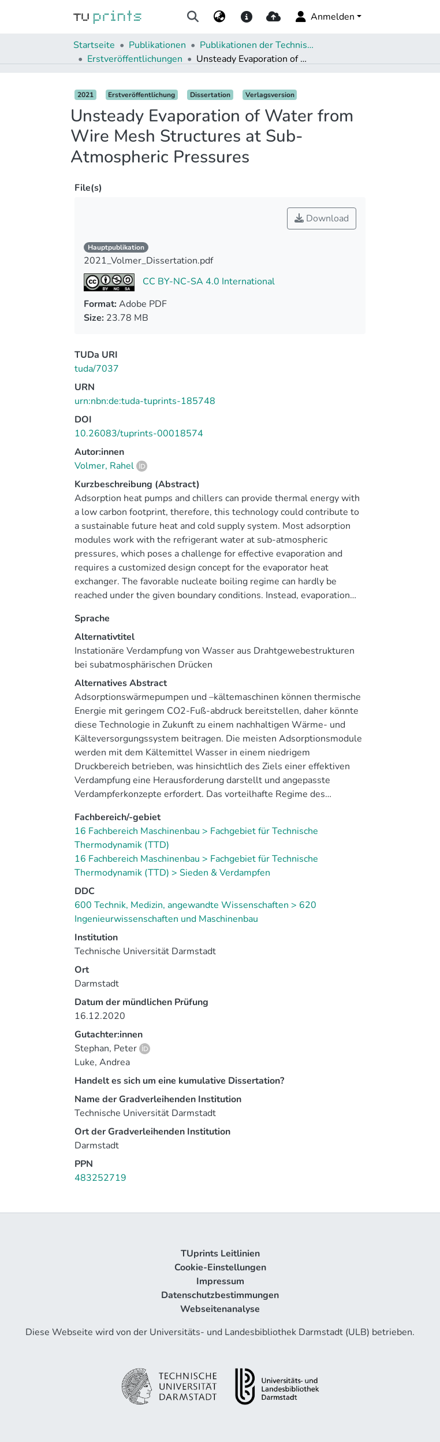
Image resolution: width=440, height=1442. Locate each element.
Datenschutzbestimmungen (220, 1295)
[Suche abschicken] (193, 17)
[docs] (246, 16)
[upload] (273, 16)
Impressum (220, 1281)
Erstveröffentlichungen (134, 59)
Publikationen (157, 45)
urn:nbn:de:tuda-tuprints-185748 (144, 401)
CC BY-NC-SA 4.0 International (207, 281)
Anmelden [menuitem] (324, 16)
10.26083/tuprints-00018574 (138, 433)
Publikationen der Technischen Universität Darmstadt (257, 45)
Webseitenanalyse (220, 1309)
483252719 (100, 1178)
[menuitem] (219, 17)
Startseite (94, 45)
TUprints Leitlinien (220, 1253)
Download (321, 218)
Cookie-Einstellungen (220, 1267)
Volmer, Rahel (104, 465)
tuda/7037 (96, 368)
